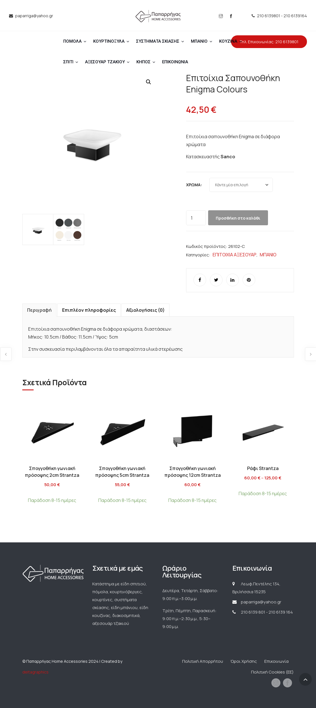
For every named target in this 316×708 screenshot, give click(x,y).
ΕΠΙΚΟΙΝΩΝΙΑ (175, 61)
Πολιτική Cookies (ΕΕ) (272, 672)
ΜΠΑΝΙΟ (199, 41)
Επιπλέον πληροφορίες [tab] (89, 310)
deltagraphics (35, 672)
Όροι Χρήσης (243, 661)
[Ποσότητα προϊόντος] (196, 217)
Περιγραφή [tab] (39, 310)
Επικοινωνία (276, 661)
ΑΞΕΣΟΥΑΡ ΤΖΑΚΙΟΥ (105, 61)
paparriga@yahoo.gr (261, 602)
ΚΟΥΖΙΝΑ (228, 41)
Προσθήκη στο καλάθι (238, 218)
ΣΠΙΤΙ (68, 61)
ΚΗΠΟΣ (143, 61)
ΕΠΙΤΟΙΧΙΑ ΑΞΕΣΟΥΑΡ (234, 255)
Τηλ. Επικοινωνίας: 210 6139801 (268, 41)
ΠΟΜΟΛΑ (72, 41)
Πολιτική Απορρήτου (202, 661)
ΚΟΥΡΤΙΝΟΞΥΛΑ (109, 41)
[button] (148, 82)
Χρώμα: (194, 184)
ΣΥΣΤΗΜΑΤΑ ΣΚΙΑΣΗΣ (157, 41)
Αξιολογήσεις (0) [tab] (145, 310)
